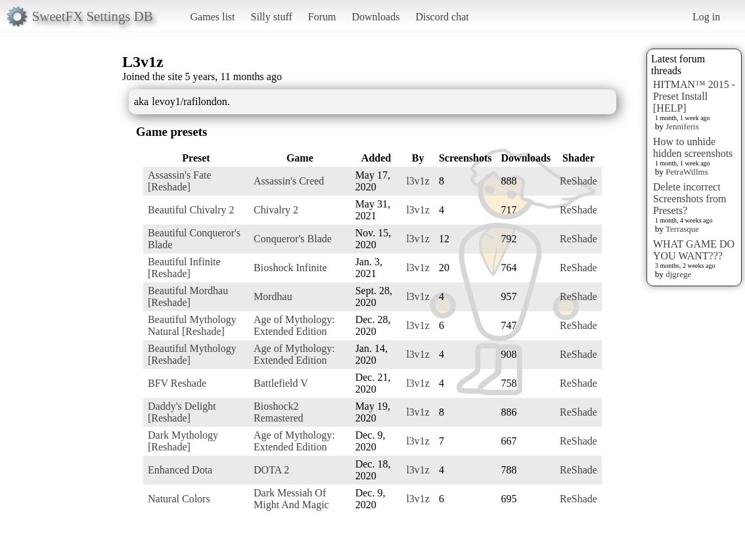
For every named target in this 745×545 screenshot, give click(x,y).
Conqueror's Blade (293, 238)
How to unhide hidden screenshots (693, 147)
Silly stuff (271, 16)
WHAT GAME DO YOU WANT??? (693, 249)
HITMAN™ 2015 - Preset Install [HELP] (694, 96)
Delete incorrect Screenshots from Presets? (690, 198)
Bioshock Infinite (290, 267)
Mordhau (273, 296)
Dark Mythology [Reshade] (183, 440)
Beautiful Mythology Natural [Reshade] (192, 325)
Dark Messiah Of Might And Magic (291, 498)
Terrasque (682, 229)
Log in (706, 16)
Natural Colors (179, 498)
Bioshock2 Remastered (279, 412)
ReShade (578, 180)
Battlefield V (281, 383)
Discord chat (441, 16)
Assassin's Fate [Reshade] (180, 180)
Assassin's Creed (289, 180)
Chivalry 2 (276, 209)
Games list (213, 16)
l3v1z (418, 180)
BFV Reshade (177, 383)
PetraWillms (687, 172)
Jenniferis (682, 126)
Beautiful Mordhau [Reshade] (188, 296)
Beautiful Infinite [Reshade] (184, 267)
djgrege (678, 274)
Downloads (375, 16)
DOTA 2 (271, 469)
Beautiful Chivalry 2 (191, 209)
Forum (322, 16)
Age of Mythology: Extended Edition (294, 325)
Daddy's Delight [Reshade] (182, 412)
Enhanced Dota (180, 469)
